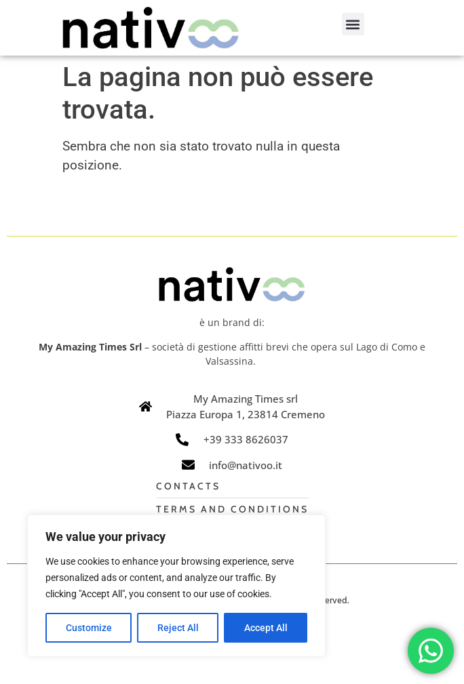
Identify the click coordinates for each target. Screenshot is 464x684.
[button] (353, 24)
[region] (176, 586)
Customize (89, 627)
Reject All (178, 627)
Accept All (266, 627)
